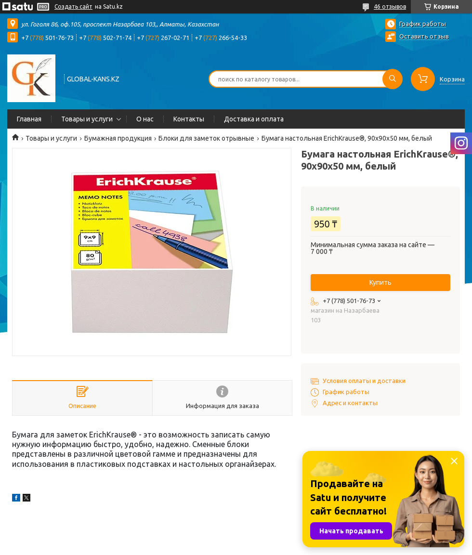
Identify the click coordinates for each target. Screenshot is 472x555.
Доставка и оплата (254, 119)
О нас (145, 119)
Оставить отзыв (424, 36)
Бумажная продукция (118, 138)
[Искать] (392, 79)
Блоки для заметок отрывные (206, 138)
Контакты (188, 119)
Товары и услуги (87, 119)
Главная (29, 119)
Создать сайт (73, 6)
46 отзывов (390, 6)
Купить (380, 282)
